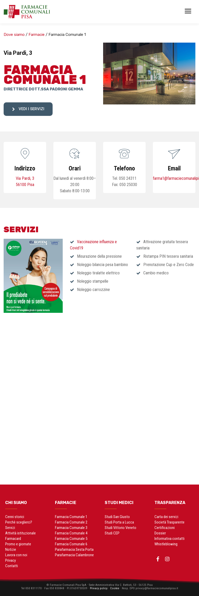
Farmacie (37, 34)
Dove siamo (14, 34)
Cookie (114, 588)
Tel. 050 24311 (124, 178)
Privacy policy (97, 588)
